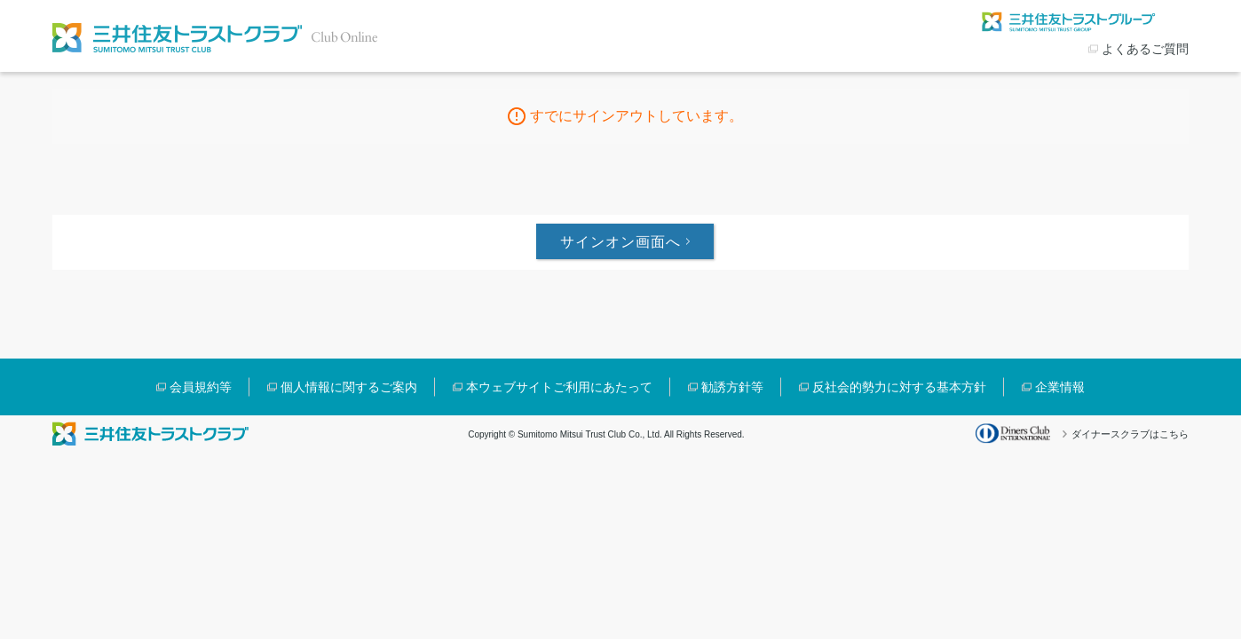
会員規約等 (201, 387)
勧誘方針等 (732, 387)
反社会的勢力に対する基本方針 (899, 387)
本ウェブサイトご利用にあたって (559, 387)
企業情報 (1060, 387)
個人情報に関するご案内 (349, 387)
